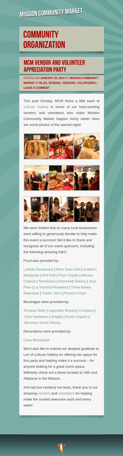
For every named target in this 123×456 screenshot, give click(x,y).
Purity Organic (76, 317)
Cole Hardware (36, 317)
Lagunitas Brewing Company (71, 310)
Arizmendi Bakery (72, 281)
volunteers (66, 393)
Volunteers (86, 83)
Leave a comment (37, 87)
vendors (44, 393)
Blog (43, 83)
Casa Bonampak (37, 340)
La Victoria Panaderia (51, 287)
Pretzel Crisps (75, 293)
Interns (55, 83)
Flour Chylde (68, 275)
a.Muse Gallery (36, 107)
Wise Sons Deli (68, 269)
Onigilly (56, 317)
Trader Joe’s (52, 293)
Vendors (68, 83)
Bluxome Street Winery (42, 323)
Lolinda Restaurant (38, 269)
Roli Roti (49, 275)
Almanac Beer (35, 310)
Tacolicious (47, 281)
